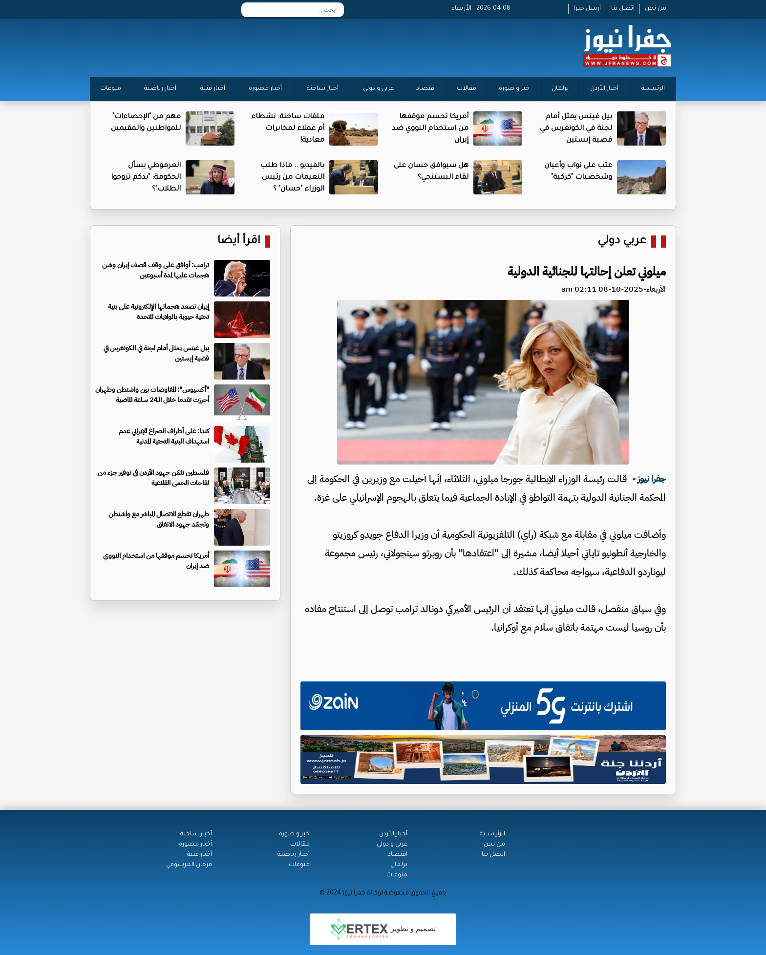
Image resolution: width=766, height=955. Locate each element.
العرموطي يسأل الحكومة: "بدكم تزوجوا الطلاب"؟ (146, 177)
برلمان (560, 88)
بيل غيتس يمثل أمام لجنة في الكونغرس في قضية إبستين (576, 129)
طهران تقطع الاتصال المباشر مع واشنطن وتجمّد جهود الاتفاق (158, 519)
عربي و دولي (378, 88)
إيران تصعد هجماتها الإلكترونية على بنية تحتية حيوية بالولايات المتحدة (158, 311)
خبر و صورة (514, 88)
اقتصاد (426, 88)
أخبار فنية (212, 88)
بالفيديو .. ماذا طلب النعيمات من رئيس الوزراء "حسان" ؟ (292, 177)
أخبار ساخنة (323, 88)
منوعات (110, 88)
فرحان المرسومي (189, 865)
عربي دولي (621, 241)
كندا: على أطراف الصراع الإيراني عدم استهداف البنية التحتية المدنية (164, 436)
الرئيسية (653, 88)
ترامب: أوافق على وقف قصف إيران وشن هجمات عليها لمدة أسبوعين (155, 270)
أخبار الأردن (604, 88)
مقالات (466, 88)
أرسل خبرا (587, 8)
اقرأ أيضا (238, 241)
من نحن (655, 8)
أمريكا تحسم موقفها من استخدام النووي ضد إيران (430, 129)
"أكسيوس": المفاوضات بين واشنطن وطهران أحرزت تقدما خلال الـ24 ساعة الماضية (152, 394)
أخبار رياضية (160, 88)
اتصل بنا (623, 8)
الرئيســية (492, 834)
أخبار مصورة (265, 88)
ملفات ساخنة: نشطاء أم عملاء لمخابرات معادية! (287, 129)
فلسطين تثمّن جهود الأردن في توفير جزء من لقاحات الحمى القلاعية (153, 477)
